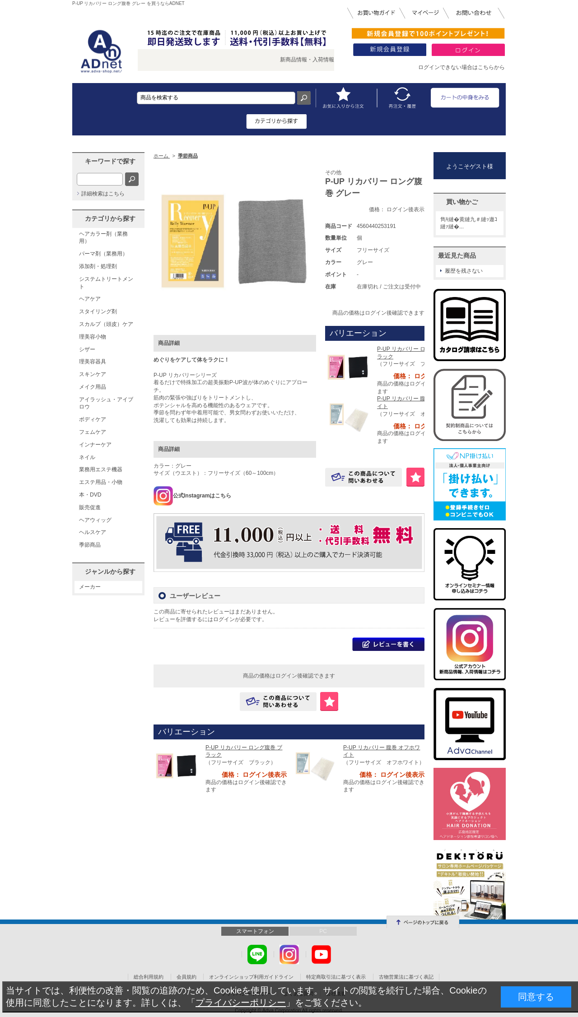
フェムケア (92, 432)
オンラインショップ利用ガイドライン (251, 977)
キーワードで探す (110, 161)
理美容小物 (92, 337)
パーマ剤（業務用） (103, 254)
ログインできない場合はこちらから (461, 67)
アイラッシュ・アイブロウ (106, 403)
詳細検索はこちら (103, 193)
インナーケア (95, 444)
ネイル (87, 457)
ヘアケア (90, 299)
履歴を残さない (464, 271)
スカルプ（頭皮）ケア (106, 324)
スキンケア (92, 374)
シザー (87, 349)
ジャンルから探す (110, 571)
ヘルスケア (92, 532)
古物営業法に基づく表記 (406, 977)
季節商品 (90, 545)
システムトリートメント (106, 283)
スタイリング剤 (98, 311)
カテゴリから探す (110, 218)
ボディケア (92, 419)
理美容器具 (92, 361)
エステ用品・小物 (100, 482)
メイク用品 (92, 387)
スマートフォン (255, 931)
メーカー (90, 587)
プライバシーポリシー (241, 1003)
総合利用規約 (148, 977)
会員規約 (186, 977)
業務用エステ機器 (100, 469)
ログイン (224, 619)
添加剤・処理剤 (98, 266)
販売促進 (90, 507)
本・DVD (90, 495)
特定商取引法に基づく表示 (336, 977)
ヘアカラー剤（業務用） (103, 238)
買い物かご (462, 201)
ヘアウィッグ (95, 520)
